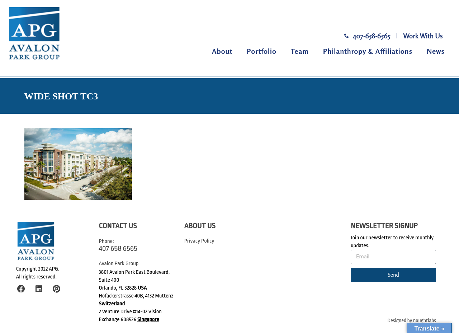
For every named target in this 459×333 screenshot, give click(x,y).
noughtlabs (424, 320)
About (222, 51)
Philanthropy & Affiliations (367, 51)
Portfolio (261, 51)
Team (300, 51)
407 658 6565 (118, 248)
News (436, 51)
